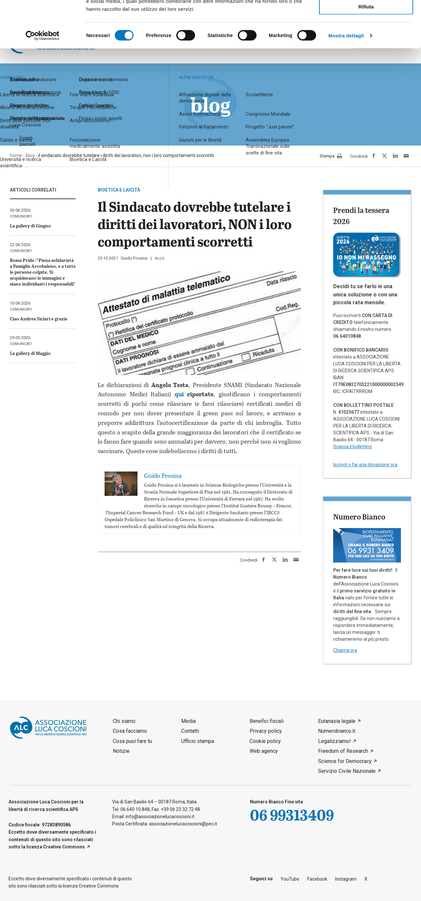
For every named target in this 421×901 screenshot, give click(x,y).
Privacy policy (266, 731)
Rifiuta (366, 53)
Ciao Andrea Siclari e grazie (38, 318)
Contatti (190, 731)
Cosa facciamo (130, 731)
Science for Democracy (345, 761)
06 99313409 (292, 815)
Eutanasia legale (337, 721)
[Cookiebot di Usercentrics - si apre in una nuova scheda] (42, 82)
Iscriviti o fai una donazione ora (365, 464)
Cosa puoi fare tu (132, 741)
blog (159, 258)
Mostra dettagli (346, 82)
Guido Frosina (134, 258)
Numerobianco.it (336, 731)
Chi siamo (124, 721)
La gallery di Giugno (30, 225)
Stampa (331, 156)
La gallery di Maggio (30, 353)
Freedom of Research (343, 751)
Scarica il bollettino (352, 446)
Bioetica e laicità (119, 190)
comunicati (21, 216)
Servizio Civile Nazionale (347, 771)
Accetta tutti (366, 16)
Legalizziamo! (334, 741)
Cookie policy (265, 741)
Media (188, 721)
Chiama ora (345, 650)
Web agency (264, 751)
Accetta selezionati (366, 34)
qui (179, 394)
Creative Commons (64, 846)
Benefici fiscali (267, 721)
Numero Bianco (359, 516)
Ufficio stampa (197, 741)
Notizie (121, 751)
